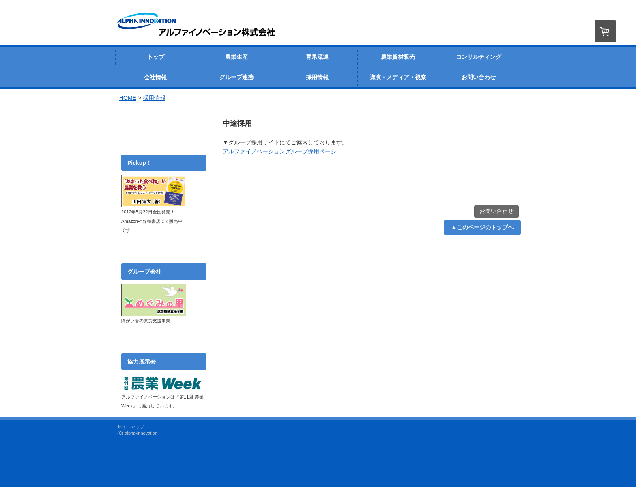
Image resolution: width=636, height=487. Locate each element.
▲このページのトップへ (482, 227)
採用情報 (154, 98)
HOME (127, 98)
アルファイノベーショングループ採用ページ (279, 151)
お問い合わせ (496, 211)
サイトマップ (130, 427)
